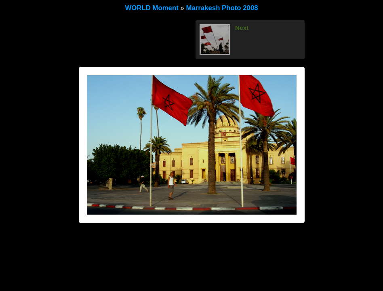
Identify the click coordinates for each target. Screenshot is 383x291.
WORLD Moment (151, 8)
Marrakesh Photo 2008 (222, 8)
